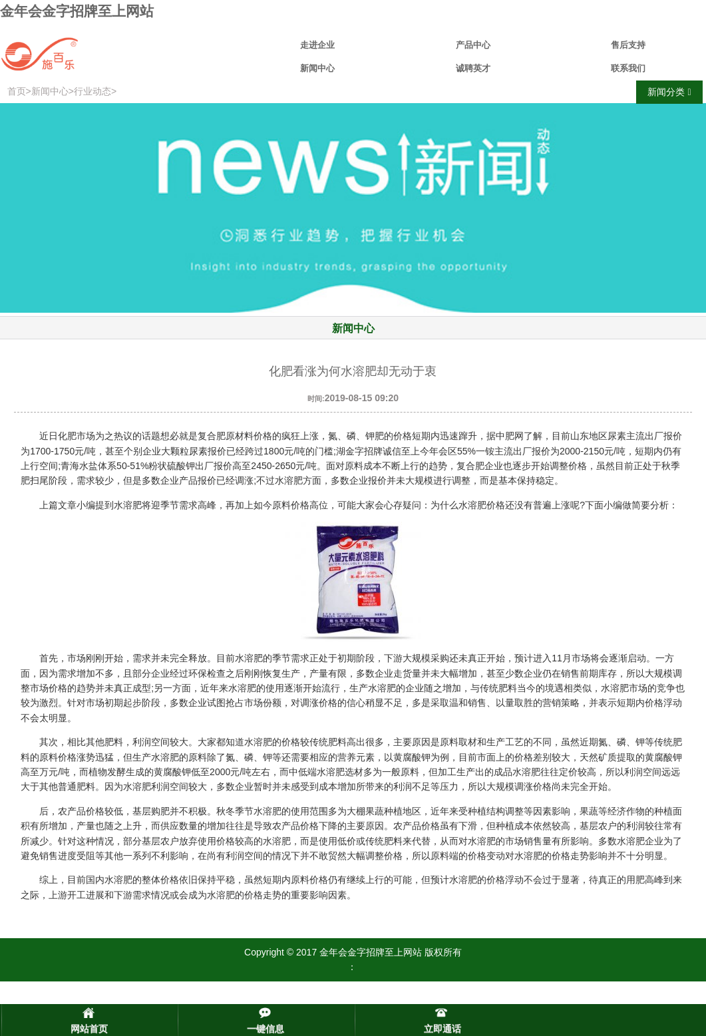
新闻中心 (317, 68)
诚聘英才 (473, 68)
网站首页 (89, 1028)
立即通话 (442, 1028)
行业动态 (92, 91)
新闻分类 (669, 92)
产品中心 (473, 45)
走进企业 (317, 45)
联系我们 (628, 68)
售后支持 (628, 45)
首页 (16, 91)
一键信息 (265, 1028)
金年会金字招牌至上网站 (77, 11)
